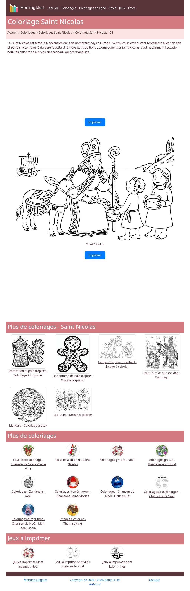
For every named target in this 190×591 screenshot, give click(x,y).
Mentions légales (36, 580)
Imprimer (95, 122)
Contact (154, 580)
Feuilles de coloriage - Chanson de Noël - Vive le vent (28, 459)
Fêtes (131, 8)
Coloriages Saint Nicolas (55, 32)
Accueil (53, 8)
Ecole (112, 8)
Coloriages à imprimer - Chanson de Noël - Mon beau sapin (28, 518)
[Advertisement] (95, 86)
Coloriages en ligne (92, 8)
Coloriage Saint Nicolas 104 (94, 32)
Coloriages (68, 8)
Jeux (122, 8)
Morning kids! (26, 8)
